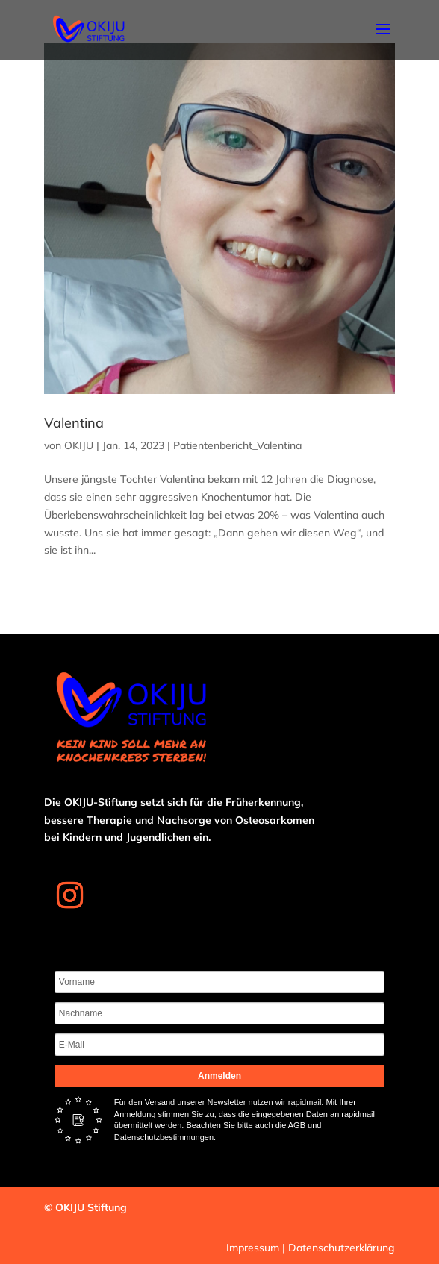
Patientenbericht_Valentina (237, 445)
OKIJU (78, 445)
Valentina (74, 422)
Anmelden (219, 1076)
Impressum (252, 1247)
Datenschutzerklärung (341, 1247)
